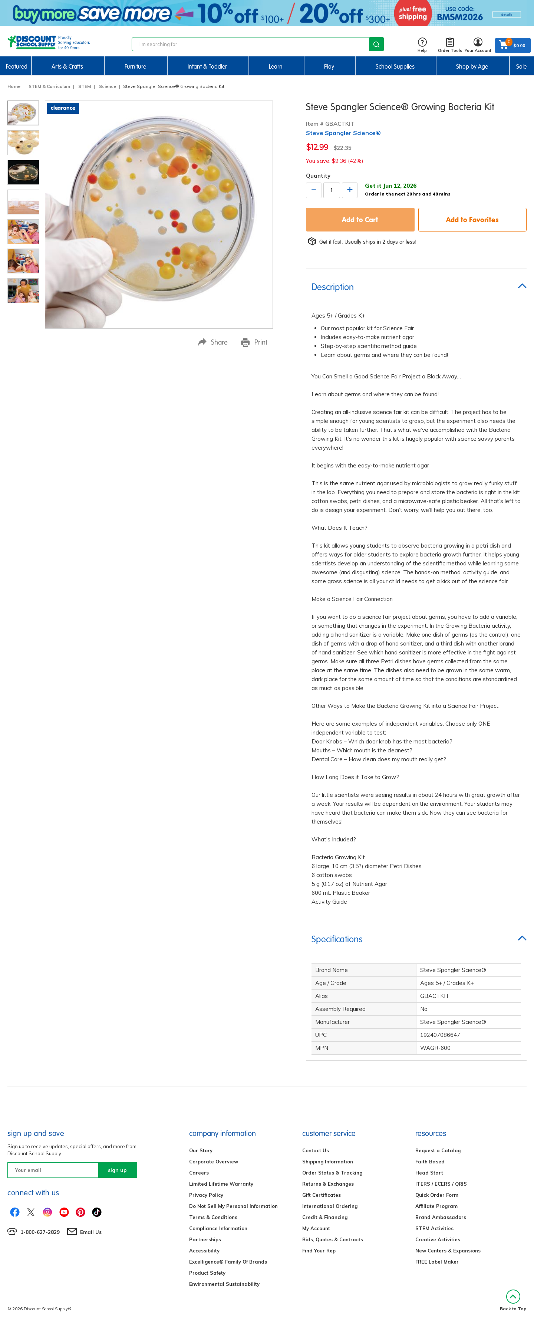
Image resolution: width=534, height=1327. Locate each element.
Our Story (200, 1150)
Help (422, 45)
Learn (276, 66)
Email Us (91, 1232)
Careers (199, 1173)
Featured (16, 66)
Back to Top (513, 1300)
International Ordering (329, 1206)
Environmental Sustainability (224, 1284)
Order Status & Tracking (332, 1173)
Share (213, 342)
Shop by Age (472, 66)
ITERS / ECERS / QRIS (441, 1184)
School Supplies (395, 66)
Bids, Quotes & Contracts (332, 1239)
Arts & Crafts (67, 66)
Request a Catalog (438, 1150)
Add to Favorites (472, 219)
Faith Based (430, 1162)
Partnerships (205, 1239)
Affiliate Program (436, 1206)
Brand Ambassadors (440, 1217)
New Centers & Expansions (448, 1251)
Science (107, 86)
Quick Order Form (436, 1195)
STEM (84, 86)
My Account (316, 1228)
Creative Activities (437, 1239)
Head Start (429, 1173)
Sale (521, 66)
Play (329, 66)
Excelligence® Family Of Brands (228, 1262)
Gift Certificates (321, 1195)
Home (13, 86)
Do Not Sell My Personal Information (233, 1206)
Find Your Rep (319, 1251)
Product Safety (207, 1273)
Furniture (135, 66)
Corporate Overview (213, 1162)
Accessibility (204, 1251)
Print (254, 342)
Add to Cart (360, 219)
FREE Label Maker (437, 1262)
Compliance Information (218, 1228)
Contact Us (315, 1150)
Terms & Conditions (213, 1217)
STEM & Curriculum (49, 86)
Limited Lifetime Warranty (221, 1184)
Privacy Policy (206, 1195)
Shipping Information (327, 1162)
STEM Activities (434, 1228)
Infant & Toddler (207, 66)
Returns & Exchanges (328, 1184)
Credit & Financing (324, 1217)
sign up (117, 1170)
